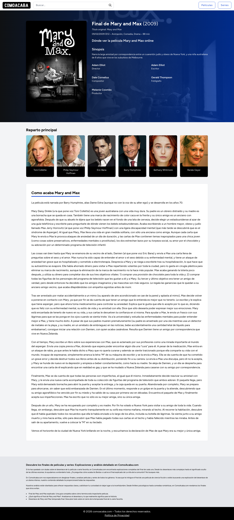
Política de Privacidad (117, 515)
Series (225, 5)
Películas (207, 5)
